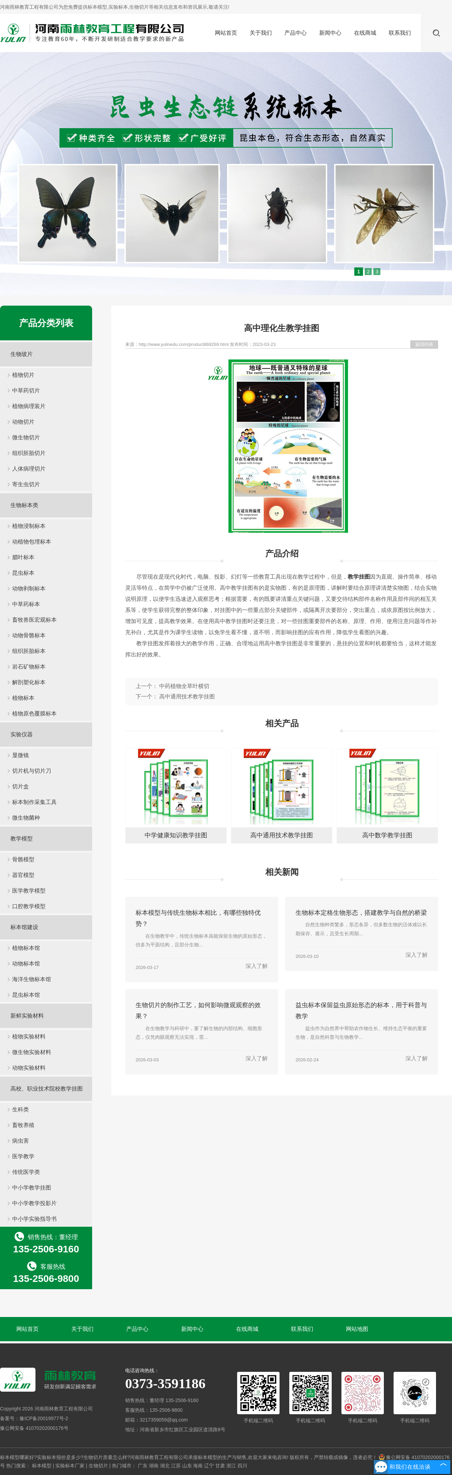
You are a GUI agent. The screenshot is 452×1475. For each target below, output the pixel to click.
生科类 (20, 1109)
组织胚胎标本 (29, 651)
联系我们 (400, 33)
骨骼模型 (23, 859)
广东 (142, 1465)
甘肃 (220, 1465)
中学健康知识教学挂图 (176, 835)
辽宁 (209, 1465)
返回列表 (424, 344)
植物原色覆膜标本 (34, 713)
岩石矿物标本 (29, 667)
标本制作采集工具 (34, 802)
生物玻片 (21, 354)
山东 (187, 1465)
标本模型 (97, 7)
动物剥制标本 (29, 588)
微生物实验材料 (31, 1052)
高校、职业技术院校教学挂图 (46, 1089)
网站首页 (226, 33)
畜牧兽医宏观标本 (34, 620)
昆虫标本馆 (26, 995)
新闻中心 (330, 33)
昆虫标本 (23, 573)
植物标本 (23, 698)
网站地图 (357, 1329)
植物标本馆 (26, 948)
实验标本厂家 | (71, 1465)
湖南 (154, 1465)
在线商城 (365, 33)
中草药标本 (26, 604)
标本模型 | (43, 1465)
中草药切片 (26, 390)
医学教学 (23, 1156)
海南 (198, 1465)
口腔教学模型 (29, 906)
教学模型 (21, 839)
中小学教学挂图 (31, 1188)
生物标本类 (24, 505)
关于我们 (261, 33)
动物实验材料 (29, 1068)
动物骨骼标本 (29, 635)
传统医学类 (26, 1172)
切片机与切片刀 (31, 771)
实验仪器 (21, 734)
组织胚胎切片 (29, 453)
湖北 (165, 1465)
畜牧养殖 (23, 1125)
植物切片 (23, 375)
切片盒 (20, 786)
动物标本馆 (26, 964)
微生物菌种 (26, 818)
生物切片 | (100, 1465)
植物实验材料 (29, 1036)
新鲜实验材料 (27, 1016)
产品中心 (295, 33)
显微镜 (20, 755)
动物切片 (23, 422)
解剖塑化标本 (29, 682)
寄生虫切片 (26, 484)
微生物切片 (26, 437)
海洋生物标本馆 (31, 979)
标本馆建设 (24, 927)
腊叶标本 (23, 557)
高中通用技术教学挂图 (187, 696)
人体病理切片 (29, 469)
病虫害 (20, 1141)
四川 (242, 1465)
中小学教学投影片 (34, 1203)
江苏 (176, 1465)
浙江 (231, 1465)
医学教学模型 (29, 891)
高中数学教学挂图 (387, 835)
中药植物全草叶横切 (184, 686)
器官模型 (23, 875)
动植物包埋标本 (31, 542)
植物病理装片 (29, 406)
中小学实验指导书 (34, 1219)
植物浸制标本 (29, 526)
